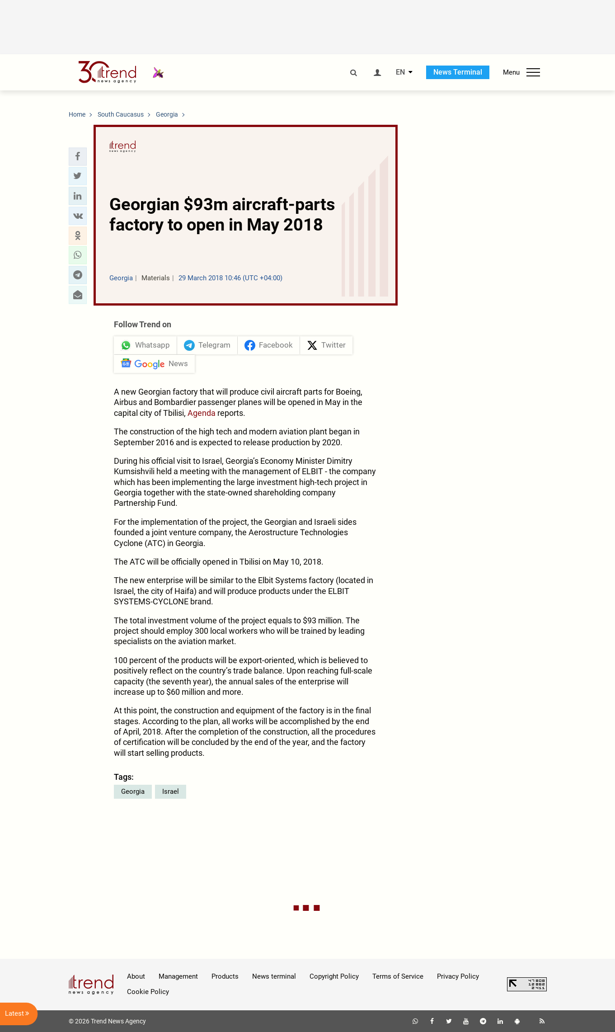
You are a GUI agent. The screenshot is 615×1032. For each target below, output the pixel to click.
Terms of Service (397, 976)
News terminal (274, 976)
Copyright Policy (334, 976)
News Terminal (457, 72)
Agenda (202, 413)
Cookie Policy (148, 992)
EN (400, 72)
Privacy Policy (458, 976)
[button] (77, 156)
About (136, 976)
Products (225, 976)
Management (178, 976)
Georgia (133, 791)
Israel (170, 791)
